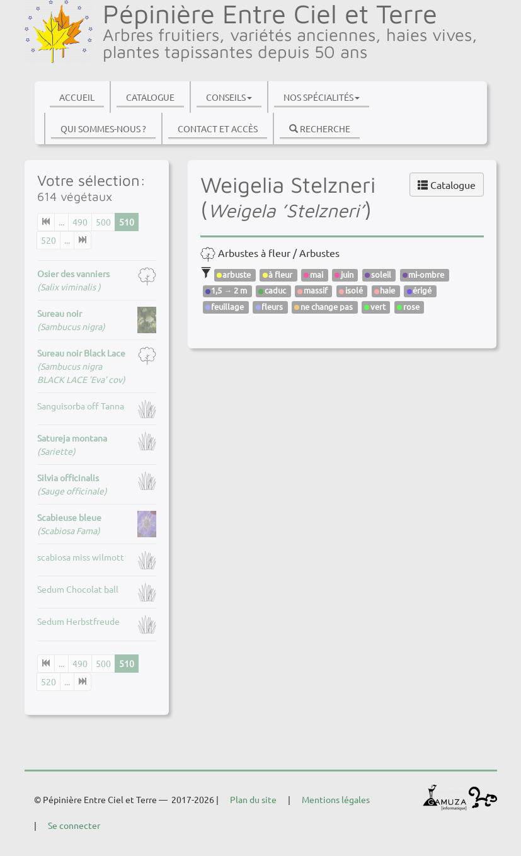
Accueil (76, 97)
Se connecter (74, 825)
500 (103, 221)
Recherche (319, 128)
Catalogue (150, 97)
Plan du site (253, 799)
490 (80, 221)
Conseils (229, 97)
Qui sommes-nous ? (103, 128)
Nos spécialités (321, 97)
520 (48, 240)
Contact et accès (218, 128)
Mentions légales (336, 799)
